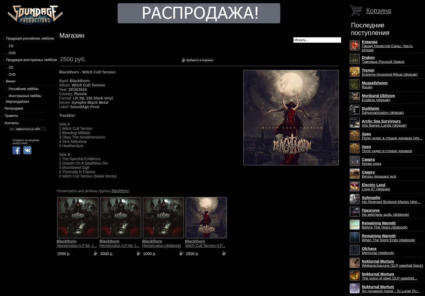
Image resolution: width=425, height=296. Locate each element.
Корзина (378, 10)
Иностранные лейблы (25, 96)
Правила (11, 116)
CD (11, 46)
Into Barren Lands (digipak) (384, 123)
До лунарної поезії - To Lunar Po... (391, 289)
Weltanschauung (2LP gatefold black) (392, 263)
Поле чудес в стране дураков (387, 149)
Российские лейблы (23, 89)
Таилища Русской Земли (383, 60)
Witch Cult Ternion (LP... (205, 243)
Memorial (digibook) (378, 251)
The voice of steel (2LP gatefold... (389, 276)
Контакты (12, 123)
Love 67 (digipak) (376, 187)
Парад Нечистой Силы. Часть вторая (387, 46)
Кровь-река (371, 161)
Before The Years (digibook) (385, 225)
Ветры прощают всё (379, 174)
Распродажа (14, 108)
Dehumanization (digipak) (383, 111)
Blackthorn (120, 191)
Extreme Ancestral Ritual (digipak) (390, 72)
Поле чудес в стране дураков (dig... (392, 136)
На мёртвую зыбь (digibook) (385, 212)
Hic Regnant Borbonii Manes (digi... (391, 200)
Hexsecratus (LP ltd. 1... (77, 243)
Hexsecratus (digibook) (161, 243)
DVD (12, 53)
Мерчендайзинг (17, 102)
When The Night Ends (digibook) (388, 238)
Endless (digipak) (378, 98)
